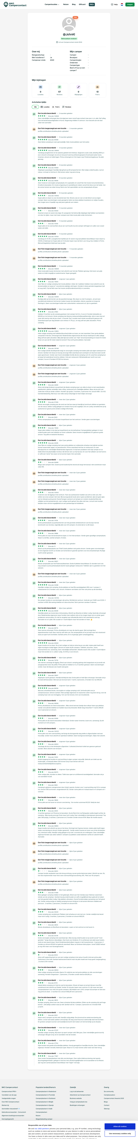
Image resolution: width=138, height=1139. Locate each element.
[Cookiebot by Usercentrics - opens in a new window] (14, 1134)
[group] (69, 107)
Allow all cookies (120, 1109)
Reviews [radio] (66, 107)
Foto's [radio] (56, 107)
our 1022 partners (42, 1111)
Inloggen (130, 4)
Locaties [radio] (45, 107)
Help (114, 4)
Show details (33, 1135)
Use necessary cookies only (120, 1116)
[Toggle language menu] (122, 4)
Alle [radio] (35, 107)
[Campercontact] (16, 4)
